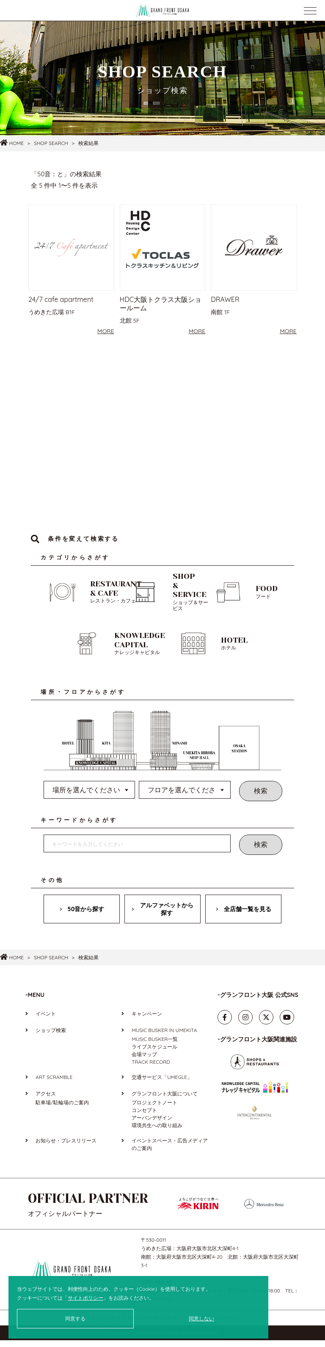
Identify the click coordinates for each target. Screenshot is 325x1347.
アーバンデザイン (152, 1125)
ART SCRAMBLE (54, 1084)
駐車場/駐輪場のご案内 (62, 1109)
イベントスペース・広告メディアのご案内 (170, 1151)
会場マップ (144, 1061)
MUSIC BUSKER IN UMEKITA (164, 1037)
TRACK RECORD (151, 1069)
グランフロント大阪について (165, 1101)
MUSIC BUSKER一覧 (155, 1046)
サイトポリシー (85, 1298)
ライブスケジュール (154, 1054)
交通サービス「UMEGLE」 (162, 1084)
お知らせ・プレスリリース (66, 1147)
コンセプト (144, 1117)
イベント (46, 1021)
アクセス (46, 1101)
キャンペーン (147, 1021)
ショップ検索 (51, 1037)
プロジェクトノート (154, 1109)
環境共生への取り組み (157, 1132)
